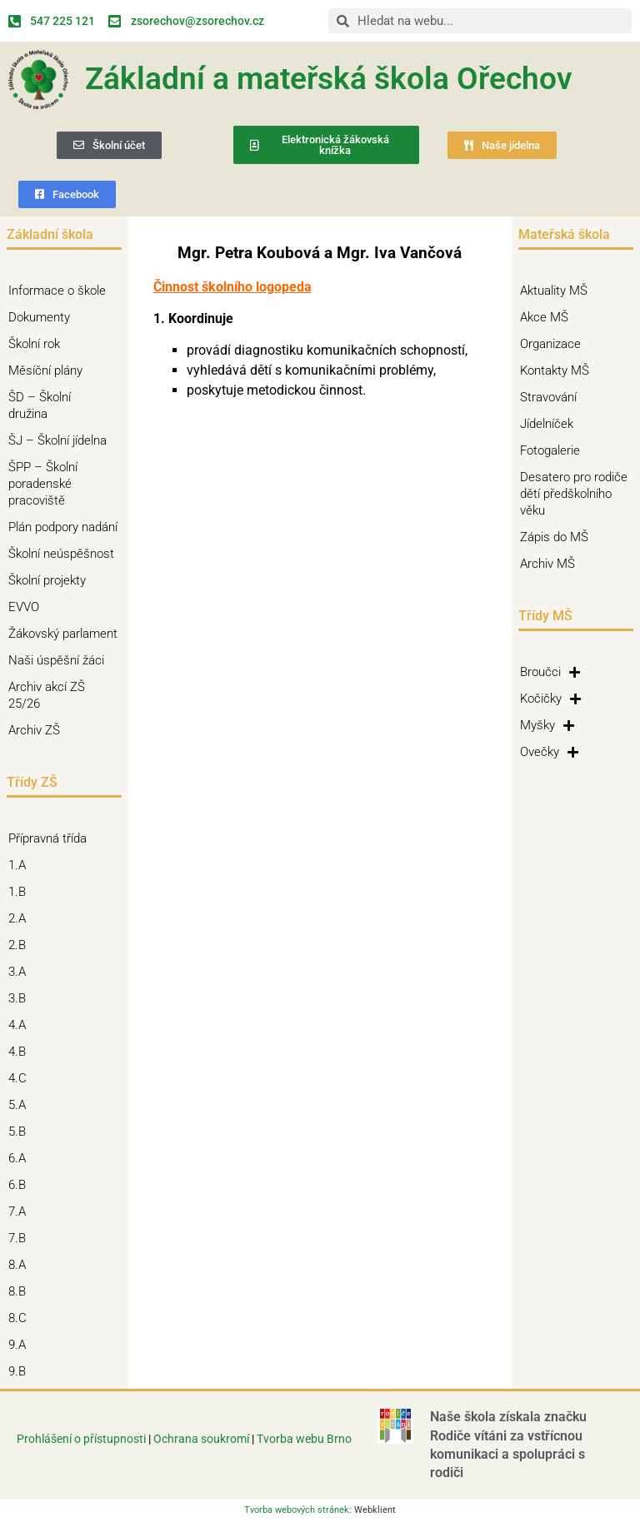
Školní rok (34, 343)
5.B (21, 1131)
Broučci (550, 672)
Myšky (547, 725)
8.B (21, 1291)
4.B (21, 1051)
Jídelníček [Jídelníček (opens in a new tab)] (546, 423)
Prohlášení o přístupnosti (81, 1438)
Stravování (548, 397)
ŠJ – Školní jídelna (61, 440)
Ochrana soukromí (202, 1438)
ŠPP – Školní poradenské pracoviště (64, 484)
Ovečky (549, 752)
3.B (21, 998)
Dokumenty (43, 317)
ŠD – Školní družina (64, 405)
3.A (21, 971)
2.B (21, 945)
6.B (21, 1184)
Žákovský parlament (63, 633)
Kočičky (550, 698)
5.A (21, 1105)
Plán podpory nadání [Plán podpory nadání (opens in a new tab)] (63, 527)
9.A (21, 1344)
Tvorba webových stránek (296, 1510)
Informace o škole (61, 290)
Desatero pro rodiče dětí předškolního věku (574, 494)
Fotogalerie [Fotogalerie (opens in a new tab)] (550, 450)
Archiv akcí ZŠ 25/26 (46, 695)
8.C (21, 1318)
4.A (21, 1025)
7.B (21, 1238)
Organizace (550, 343)
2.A (21, 918)
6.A (21, 1158)
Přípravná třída (51, 838)
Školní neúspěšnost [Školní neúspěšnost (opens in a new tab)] (61, 553)
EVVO (23, 606)
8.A (21, 1264)
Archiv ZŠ (38, 730)
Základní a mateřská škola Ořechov (328, 79)
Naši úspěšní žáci (56, 660)
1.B (21, 891)
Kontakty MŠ (554, 370)
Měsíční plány (45, 370)
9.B (21, 1371)
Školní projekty (51, 580)
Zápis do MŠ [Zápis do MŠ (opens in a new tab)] (554, 537)
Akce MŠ (544, 317)
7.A (21, 1211)
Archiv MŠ (547, 563)
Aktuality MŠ (554, 290)
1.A (21, 865)
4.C (21, 1078)
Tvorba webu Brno (304, 1438)
